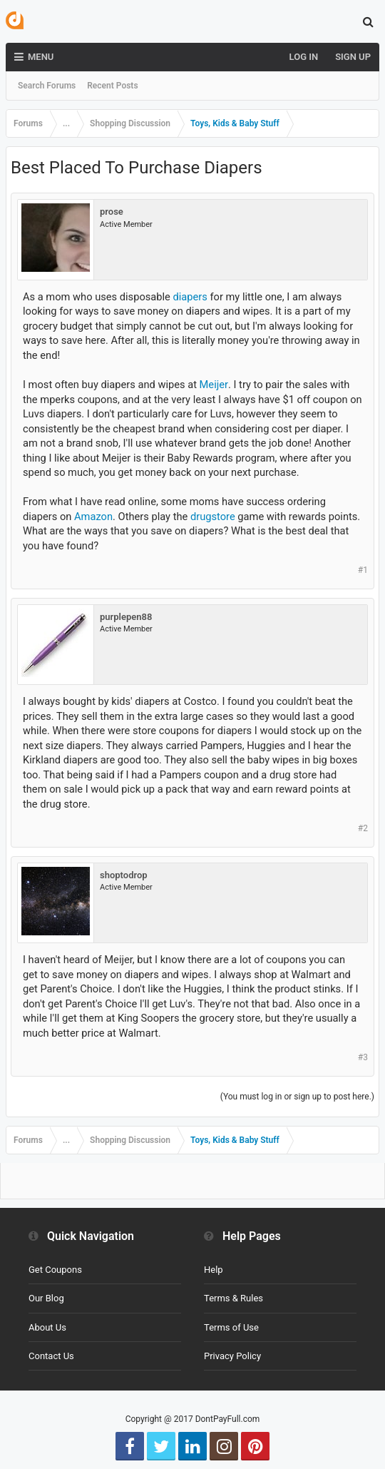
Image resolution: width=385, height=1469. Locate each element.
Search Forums (47, 86)
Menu (33, 57)
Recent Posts (112, 86)
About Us (47, 1327)
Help (213, 1269)
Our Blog (46, 1298)
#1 (363, 570)
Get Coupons (55, 1269)
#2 (363, 828)
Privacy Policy (232, 1356)
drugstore (212, 516)
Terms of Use (231, 1327)
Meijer (214, 384)
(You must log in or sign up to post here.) (297, 1097)
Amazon (93, 516)
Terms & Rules (233, 1298)
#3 (363, 1057)
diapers (190, 296)
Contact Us (51, 1356)
